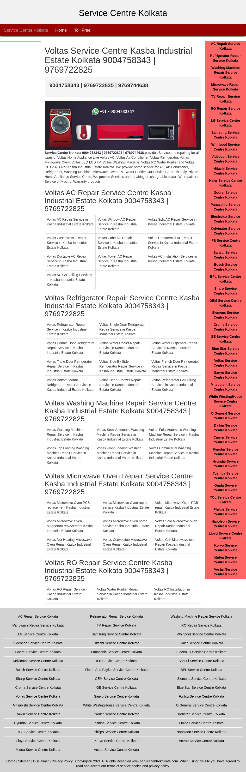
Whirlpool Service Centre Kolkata (201, 634)
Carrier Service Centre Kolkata (116, 714)
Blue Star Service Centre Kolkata (201, 687)
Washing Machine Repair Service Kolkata (225, 72)
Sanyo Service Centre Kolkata (116, 696)
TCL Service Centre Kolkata (38, 732)
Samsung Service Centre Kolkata (116, 634)
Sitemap (24, 761)
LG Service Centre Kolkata (38, 634)
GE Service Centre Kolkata (116, 687)
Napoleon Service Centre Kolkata (201, 732)
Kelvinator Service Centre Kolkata (38, 661)
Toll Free (82, 30)
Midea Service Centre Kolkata (38, 750)
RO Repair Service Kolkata (201, 625)
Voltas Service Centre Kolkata (38, 696)
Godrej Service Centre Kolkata (38, 652)
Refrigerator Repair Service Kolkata (116, 616)
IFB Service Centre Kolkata (116, 661)
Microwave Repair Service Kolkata (38, 625)
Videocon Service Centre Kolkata (38, 643)
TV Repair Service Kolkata (116, 625)
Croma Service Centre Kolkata (38, 687)
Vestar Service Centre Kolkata (116, 750)
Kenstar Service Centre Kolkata (201, 714)
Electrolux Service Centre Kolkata (201, 652)
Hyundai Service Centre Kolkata (38, 723)
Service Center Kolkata (26, 30)
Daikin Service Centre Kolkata (38, 714)
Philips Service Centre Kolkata (116, 732)
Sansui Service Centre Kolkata (201, 661)
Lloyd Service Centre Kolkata (38, 741)
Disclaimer (41, 761)
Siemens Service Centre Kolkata (201, 679)
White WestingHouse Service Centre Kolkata (225, 401)
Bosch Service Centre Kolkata (38, 670)
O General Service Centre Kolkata (201, 705)
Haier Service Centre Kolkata (201, 643)
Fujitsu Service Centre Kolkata (201, 696)
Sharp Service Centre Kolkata (38, 679)
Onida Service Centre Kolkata (201, 723)
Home (61, 30)
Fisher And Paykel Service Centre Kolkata (116, 670)
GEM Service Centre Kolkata (116, 679)
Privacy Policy (62, 761)
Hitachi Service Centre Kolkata (116, 643)
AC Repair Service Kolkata (38, 616)
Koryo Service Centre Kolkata (116, 741)
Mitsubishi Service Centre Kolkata (38, 705)
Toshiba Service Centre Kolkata (116, 723)
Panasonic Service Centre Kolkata (116, 652)
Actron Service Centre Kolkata (201, 741)
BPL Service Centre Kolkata (201, 670)
